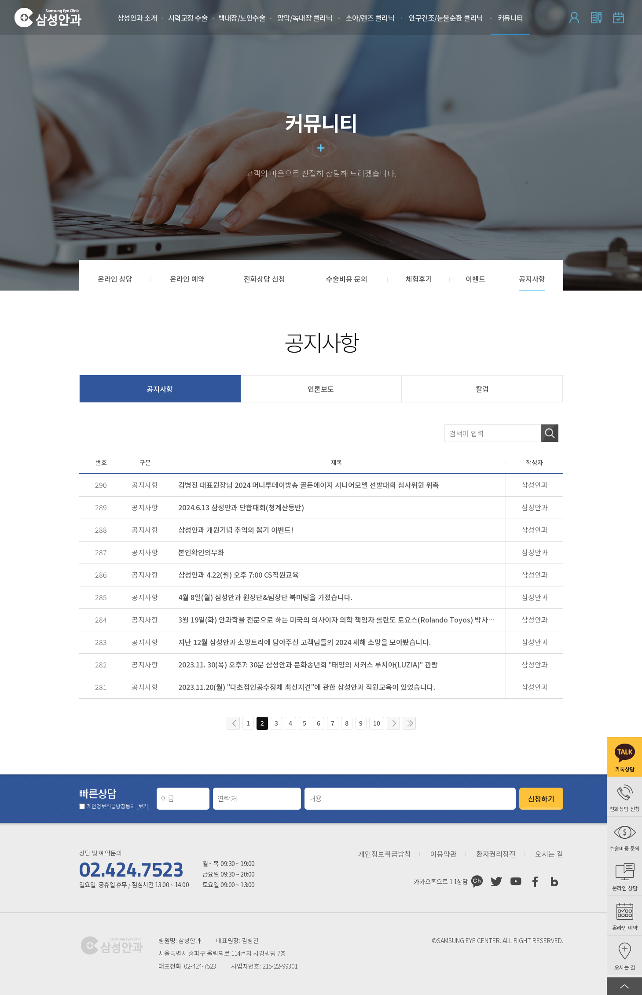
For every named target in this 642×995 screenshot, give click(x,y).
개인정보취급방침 (384, 854)
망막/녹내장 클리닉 (304, 17)
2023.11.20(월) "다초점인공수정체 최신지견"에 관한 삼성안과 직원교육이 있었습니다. (306, 686)
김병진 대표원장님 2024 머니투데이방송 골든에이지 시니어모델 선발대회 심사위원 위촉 (308, 484)
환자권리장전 (496, 854)
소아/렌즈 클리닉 (370, 17)
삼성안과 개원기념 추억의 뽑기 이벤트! (235, 529)
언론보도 (321, 388)
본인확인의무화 (201, 552)
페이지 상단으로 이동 (624, 986)
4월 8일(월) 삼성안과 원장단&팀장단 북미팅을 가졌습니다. (265, 597)
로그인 (574, 18)
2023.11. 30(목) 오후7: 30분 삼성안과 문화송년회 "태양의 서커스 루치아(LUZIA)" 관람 (308, 664)
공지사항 (160, 388)
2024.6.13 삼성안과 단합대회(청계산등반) (241, 507)
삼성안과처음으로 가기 (48, 18)
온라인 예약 (618, 18)
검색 (549, 433)
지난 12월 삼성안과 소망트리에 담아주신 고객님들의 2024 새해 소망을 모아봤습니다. (304, 642)
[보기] (143, 806)
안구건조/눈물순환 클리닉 (446, 17)
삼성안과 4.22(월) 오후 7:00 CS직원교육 (238, 574)
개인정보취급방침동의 (118, 806)
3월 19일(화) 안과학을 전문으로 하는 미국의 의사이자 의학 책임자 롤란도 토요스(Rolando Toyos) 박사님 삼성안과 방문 (339, 619)
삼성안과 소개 (137, 17)
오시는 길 (549, 854)
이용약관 (443, 854)
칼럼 (482, 388)
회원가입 (596, 18)
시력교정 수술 (188, 17)
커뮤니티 (510, 17)
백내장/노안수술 (241, 17)
